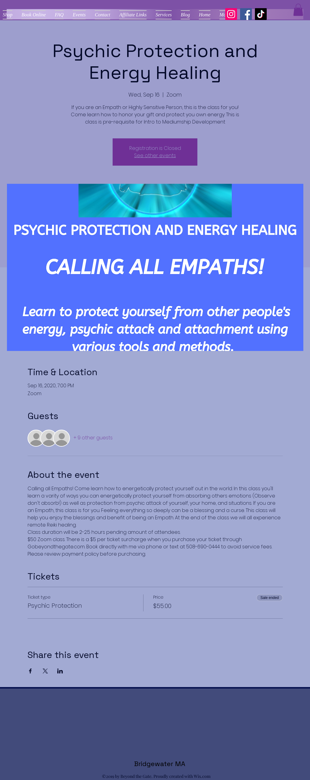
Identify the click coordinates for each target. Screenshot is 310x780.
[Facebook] (246, 14)
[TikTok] (261, 14)
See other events (155, 155)
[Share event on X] (45, 671)
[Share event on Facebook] (30, 671)
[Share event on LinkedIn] (60, 671)
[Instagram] (231, 14)
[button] (298, 10)
